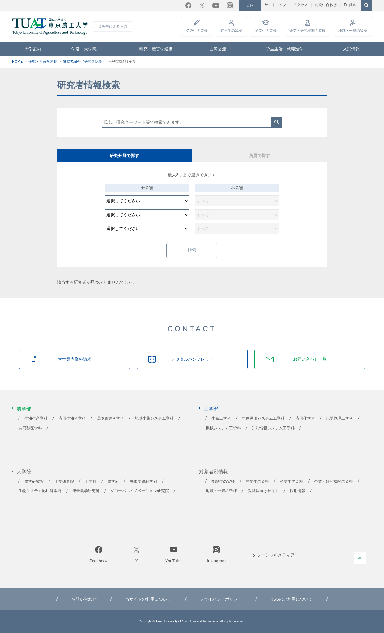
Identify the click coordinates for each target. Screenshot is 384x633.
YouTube (215, 5)
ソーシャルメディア (276, 555)
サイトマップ (275, 5)
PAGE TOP (360, 558)
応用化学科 (305, 418)
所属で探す (259, 155)
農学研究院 (34, 482)
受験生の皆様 (197, 31)
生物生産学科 (36, 418)
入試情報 (351, 49)
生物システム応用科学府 (40, 491)
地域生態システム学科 (154, 418)
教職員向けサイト (263, 491)
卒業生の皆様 (266, 31)
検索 (276, 122)
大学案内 (32, 49)
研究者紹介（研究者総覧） (84, 61)
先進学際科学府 (143, 482)
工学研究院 (64, 482)
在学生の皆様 (231, 31)
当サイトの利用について (148, 599)
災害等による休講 (112, 26)
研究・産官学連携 (156, 49)
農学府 (113, 482)
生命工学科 (221, 418)
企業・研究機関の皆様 (308, 31)
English (350, 5)
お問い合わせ (326, 5)
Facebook (188, 5)
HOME (17, 61)
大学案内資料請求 (75, 359)
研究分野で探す (124, 155)
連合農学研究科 (86, 491)
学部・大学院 (84, 49)
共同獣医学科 (30, 428)
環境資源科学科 (110, 418)
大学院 (24, 471)
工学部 (211, 408)
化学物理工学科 (339, 418)
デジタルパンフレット (192, 359)
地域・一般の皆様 (352, 31)
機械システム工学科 (223, 428)
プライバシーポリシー (221, 599)
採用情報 (297, 491)
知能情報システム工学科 (273, 428)
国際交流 (217, 49)
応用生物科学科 (72, 418)
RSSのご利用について (291, 599)
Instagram (229, 5)
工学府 (91, 482)
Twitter (202, 5)
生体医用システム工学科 (263, 418)
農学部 (24, 408)
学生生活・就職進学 (285, 49)
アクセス (300, 5)
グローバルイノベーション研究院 (139, 491)
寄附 (250, 5)
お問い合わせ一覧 (310, 359)
